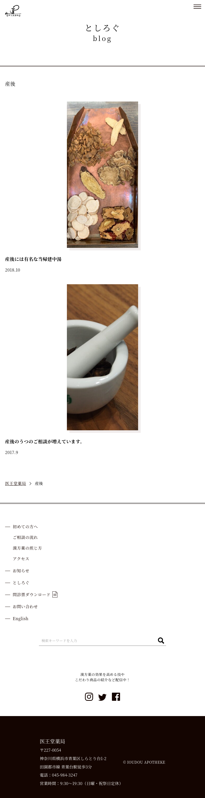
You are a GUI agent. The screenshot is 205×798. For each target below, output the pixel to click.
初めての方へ (25, 527)
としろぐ (21, 583)
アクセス (21, 559)
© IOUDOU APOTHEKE (144, 762)
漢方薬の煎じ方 (27, 548)
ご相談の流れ (25, 537)
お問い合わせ (25, 606)
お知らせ (21, 571)
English (20, 618)
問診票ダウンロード (35, 594)
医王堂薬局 (15, 483)
